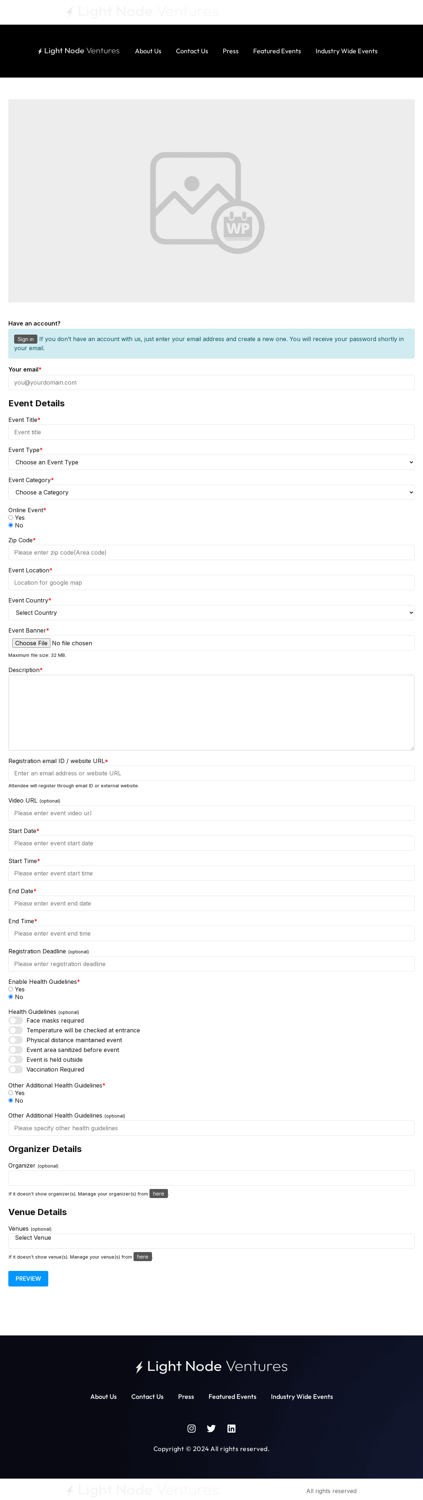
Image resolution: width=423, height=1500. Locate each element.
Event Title (24, 420)
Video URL (34, 800)
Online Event (27, 510)
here (158, 1193)
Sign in (26, 339)
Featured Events (277, 51)
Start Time (24, 861)
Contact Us (192, 51)
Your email (25, 369)
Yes (16, 518)
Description (25, 670)
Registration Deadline (48, 951)
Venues (30, 1229)
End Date (22, 891)
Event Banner (28, 630)
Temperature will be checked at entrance (83, 1030)
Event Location (30, 570)
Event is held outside (54, 1059)
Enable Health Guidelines (44, 982)
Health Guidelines (43, 1012)
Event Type (25, 450)
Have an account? (34, 323)
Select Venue (211, 1238)
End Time (22, 921)
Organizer (33, 1166)
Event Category (31, 480)
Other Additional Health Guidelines (57, 1085)
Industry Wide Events (347, 51)
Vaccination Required (55, 1069)
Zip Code (22, 540)
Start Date (24, 831)
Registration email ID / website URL (58, 761)
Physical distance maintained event (74, 1040)
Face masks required (55, 1020)
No (15, 525)
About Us (148, 51)
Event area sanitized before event (72, 1050)
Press (231, 51)
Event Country (30, 600)
